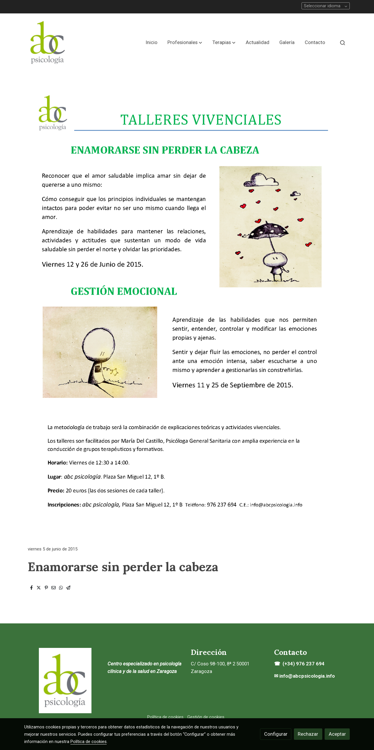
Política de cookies (165, 717)
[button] (184, 42)
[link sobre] (62, 681)
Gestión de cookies (205, 717)
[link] (48, 42)
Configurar (276, 734)
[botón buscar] (342, 43)
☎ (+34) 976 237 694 (300, 664)
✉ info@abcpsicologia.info (304, 676)
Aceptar (337, 734)
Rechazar (308, 734)
